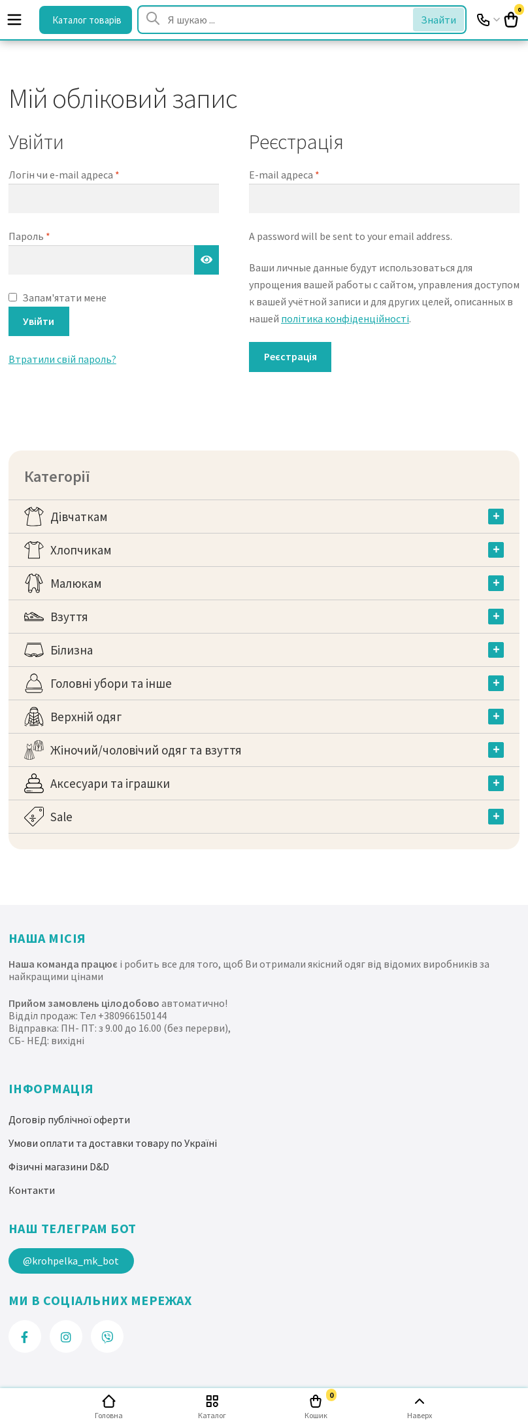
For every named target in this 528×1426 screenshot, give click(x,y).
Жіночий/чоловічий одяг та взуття (146, 750)
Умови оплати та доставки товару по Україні (112, 1142)
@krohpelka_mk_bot (71, 1260)
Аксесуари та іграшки (110, 783)
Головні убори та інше (111, 683)
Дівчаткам (79, 516)
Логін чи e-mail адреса (64, 174)
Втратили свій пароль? (62, 358)
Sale (61, 816)
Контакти (31, 1190)
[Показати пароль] (206, 260)
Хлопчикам (81, 550)
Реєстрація (290, 356)
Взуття (69, 616)
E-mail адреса (284, 174)
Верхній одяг (86, 716)
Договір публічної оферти (69, 1119)
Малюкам (76, 583)
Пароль (29, 236)
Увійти (38, 321)
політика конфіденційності (345, 318)
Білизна (71, 650)
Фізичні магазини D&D (58, 1166)
